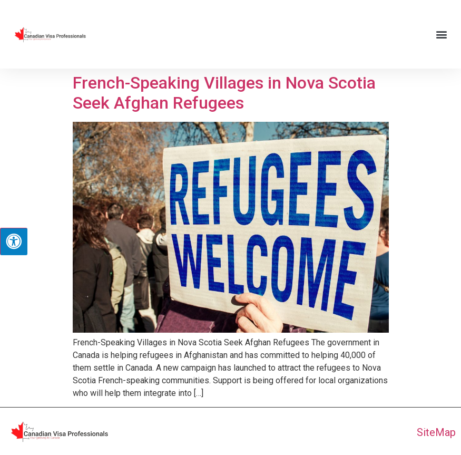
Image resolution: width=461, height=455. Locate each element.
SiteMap (436, 432)
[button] (441, 34)
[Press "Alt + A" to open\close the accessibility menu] (13, 241)
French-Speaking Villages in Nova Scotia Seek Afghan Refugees (224, 93)
